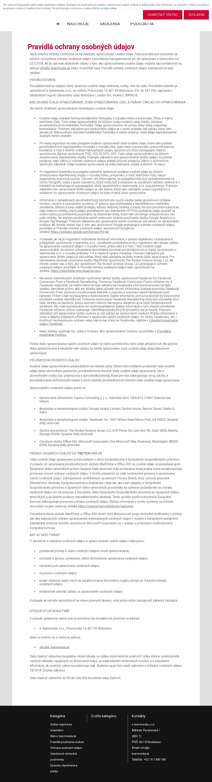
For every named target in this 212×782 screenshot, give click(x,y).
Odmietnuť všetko (162, 15)
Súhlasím (196, 15)
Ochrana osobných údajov (66, 747)
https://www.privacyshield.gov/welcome (105, 506)
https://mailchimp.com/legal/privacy (76, 271)
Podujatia (142, 23)
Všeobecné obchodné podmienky (63, 756)
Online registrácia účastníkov (61, 727)
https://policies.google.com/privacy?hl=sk (80, 232)
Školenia (110, 23)
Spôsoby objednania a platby (63, 768)
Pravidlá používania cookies (67, 742)
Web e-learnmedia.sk (63, 736)
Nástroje (78, 23)
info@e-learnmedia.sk (55, 68)
